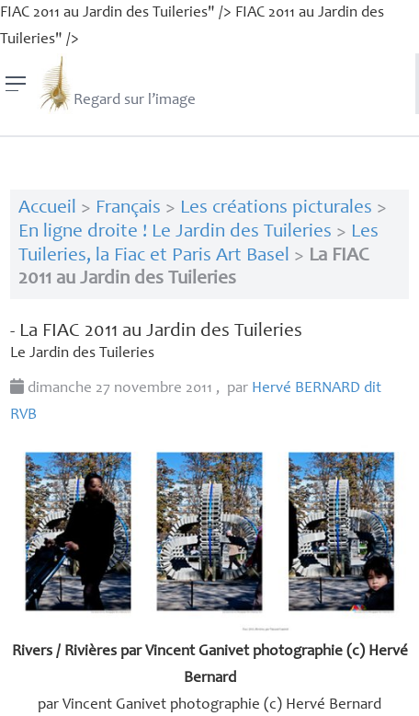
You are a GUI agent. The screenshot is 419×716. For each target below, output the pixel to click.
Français (128, 208)
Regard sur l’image (116, 83)
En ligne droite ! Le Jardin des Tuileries (175, 232)
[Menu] (16, 83)
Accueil (47, 208)
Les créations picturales (276, 208)
